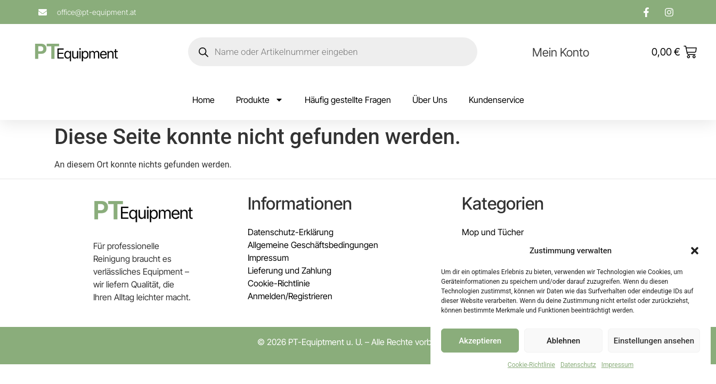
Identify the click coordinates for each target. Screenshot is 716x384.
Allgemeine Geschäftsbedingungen (313, 244)
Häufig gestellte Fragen (348, 99)
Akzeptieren (480, 341)
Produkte (259, 99)
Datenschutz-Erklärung (290, 232)
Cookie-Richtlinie (531, 365)
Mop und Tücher (493, 232)
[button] (694, 250)
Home (203, 99)
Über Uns (430, 99)
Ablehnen (563, 341)
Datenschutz (578, 365)
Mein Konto (560, 52)
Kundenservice (496, 99)
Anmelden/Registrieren (290, 296)
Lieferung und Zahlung (289, 270)
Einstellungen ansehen (654, 341)
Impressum (617, 365)
